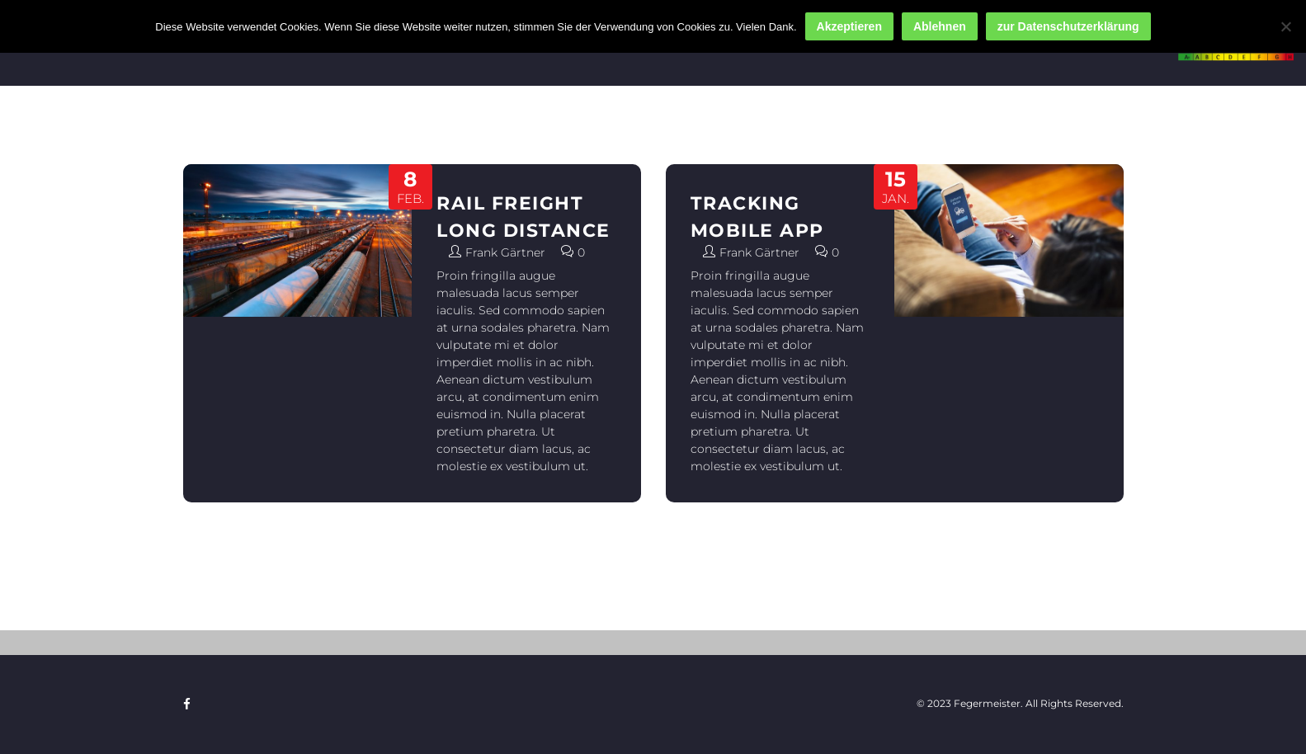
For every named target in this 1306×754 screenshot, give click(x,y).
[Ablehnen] (1285, 26)
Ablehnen (939, 26)
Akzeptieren (849, 26)
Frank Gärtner (505, 252)
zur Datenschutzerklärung (1068, 26)
